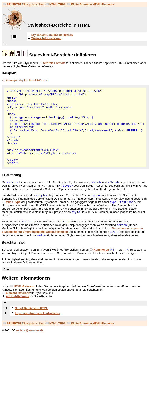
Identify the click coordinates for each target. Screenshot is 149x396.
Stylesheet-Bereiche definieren (62, 54)
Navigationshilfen (33, 4)
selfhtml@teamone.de (29, 330)
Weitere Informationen (26, 277)
